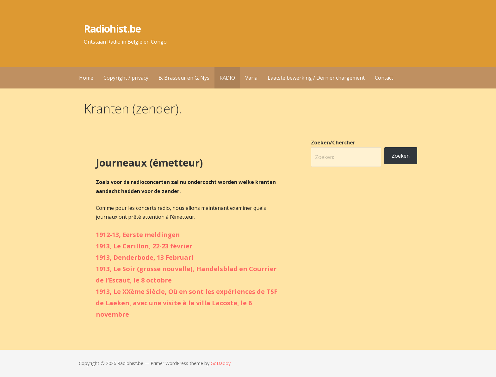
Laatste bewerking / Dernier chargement (316, 77)
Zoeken (401, 155)
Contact (384, 77)
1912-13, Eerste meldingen (138, 234)
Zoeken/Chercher (333, 142)
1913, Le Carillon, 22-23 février (144, 246)
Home (86, 77)
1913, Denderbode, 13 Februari (145, 257)
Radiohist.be (112, 28)
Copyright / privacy (125, 77)
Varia (251, 77)
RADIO (227, 77)
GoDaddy (221, 363)
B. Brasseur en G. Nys (183, 77)
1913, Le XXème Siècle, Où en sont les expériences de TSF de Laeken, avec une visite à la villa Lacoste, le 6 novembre (186, 303)
